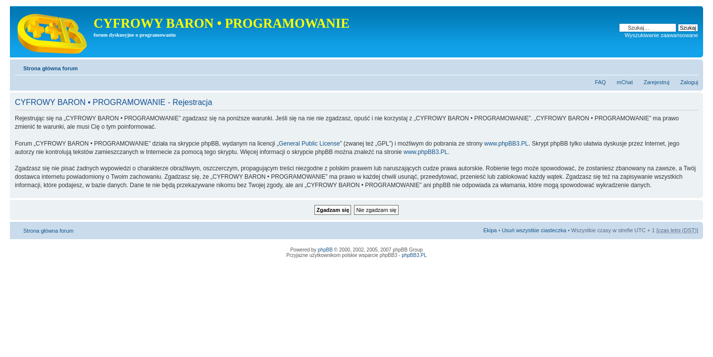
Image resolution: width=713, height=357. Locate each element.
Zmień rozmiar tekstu (691, 66)
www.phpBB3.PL (506, 143)
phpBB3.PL (414, 255)
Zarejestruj (656, 82)
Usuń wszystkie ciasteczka (534, 230)
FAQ (600, 82)
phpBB (325, 250)
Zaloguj (689, 82)
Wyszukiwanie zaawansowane (661, 35)
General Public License (309, 143)
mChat (625, 82)
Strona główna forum (50, 68)
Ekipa (490, 230)
